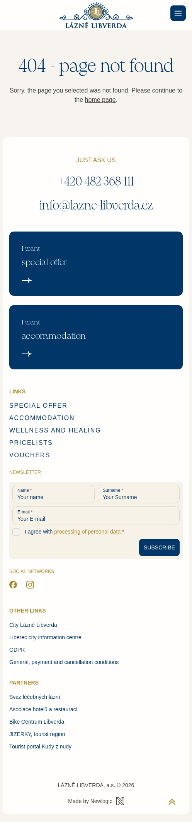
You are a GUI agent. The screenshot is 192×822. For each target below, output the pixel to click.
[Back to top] (172, 802)
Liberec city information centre (45, 637)
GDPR (17, 650)
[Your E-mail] (96, 516)
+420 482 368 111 (96, 181)
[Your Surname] (139, 494)
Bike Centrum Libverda (36, 722)
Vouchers (29, 455)
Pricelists (31, 442)
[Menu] (178, 13)
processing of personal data (87, 532)
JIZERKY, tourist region (37, 734)
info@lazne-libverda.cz (96, 205)
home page (100, 99)
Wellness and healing (55, 430)
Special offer (38, 405)
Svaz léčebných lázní (34, 697)
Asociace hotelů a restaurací (43, 709)
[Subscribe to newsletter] (159, 547)
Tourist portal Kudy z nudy (40, 746)
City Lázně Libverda (33, 625)
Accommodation (42, 418)
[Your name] (53, 494)
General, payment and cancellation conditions (64, 662)
